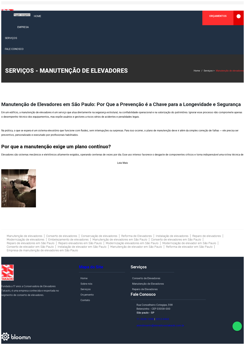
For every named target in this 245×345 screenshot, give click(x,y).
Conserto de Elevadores (146, 278)
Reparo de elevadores (206, 236)
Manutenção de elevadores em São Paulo (119, 239)
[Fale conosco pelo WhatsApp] (237, 326)
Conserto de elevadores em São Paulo (176, 239)
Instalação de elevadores (172, 236)
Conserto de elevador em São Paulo (30, 247)
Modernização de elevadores (25, 239)
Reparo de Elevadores (145, 289)
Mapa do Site (91, 267)
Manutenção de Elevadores (148, 283)
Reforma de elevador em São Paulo (189, 247)
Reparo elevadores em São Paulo (80, 243)
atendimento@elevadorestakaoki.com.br (160, 325)
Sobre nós (86, 283)
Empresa (23, 27)
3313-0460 (162, 319)
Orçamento (87, 294)
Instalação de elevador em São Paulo (82, 247)
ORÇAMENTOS (226, 18)
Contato (85, 300)
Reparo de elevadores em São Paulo (30, 243)
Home (37, 16)
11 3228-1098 (145, 319)
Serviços (11, 38)
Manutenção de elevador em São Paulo (136, 247)
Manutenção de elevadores (24, 236)
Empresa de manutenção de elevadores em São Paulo (42, 250)
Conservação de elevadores (99, 236)
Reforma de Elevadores (136, 236)
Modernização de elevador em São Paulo (189, 243)
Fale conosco (14, 49)
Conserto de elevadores (61, 236)
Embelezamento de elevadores (68, 239)
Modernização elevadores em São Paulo (132, 243)
